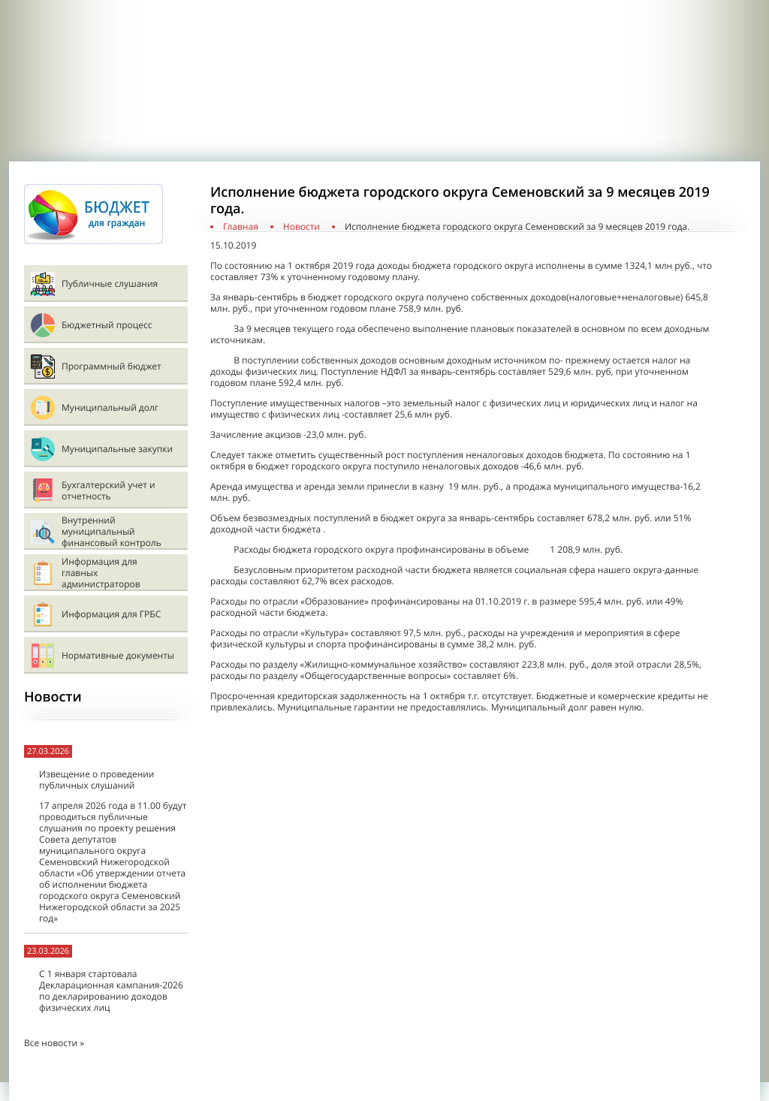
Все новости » (54, 1042)
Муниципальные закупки (117, 448)
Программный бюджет (111, 366)
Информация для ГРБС (111, 614)
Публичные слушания (110, 283)
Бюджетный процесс (107, 324)
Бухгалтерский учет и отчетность (108, 490)
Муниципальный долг (110, 407)
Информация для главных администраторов (101, 572)
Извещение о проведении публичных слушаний (96, 780)
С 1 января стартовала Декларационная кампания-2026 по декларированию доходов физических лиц (111, 990)
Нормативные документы (118, 655)
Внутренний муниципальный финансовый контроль (111, 531)
